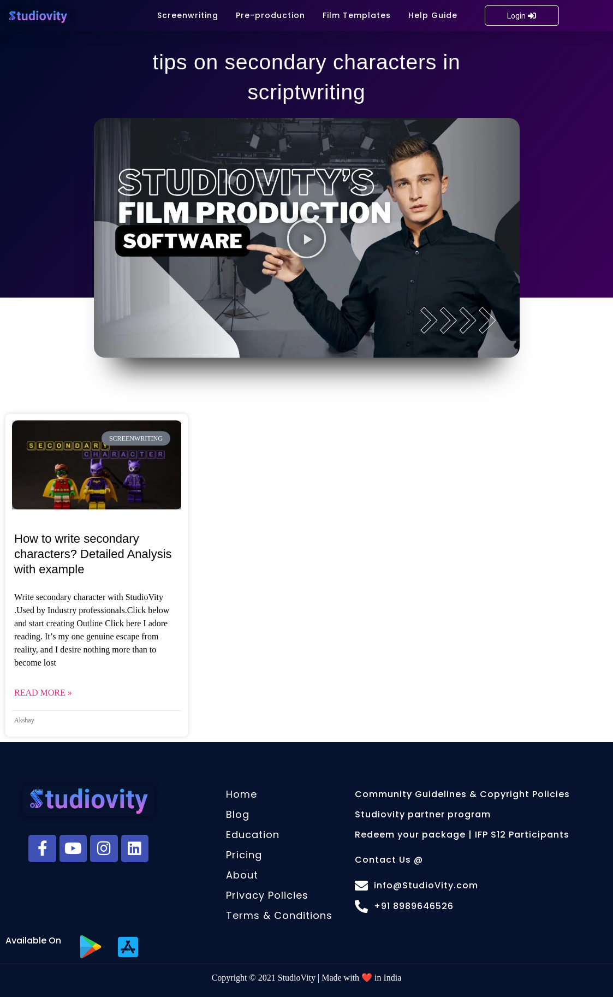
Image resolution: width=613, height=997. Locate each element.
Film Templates (357, 15)
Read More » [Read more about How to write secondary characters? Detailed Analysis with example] (43, 692)
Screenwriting (187, 15)
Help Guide (432, 15)
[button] (306, 237)
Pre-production (270, 15)
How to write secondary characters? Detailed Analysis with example (93, 554)
